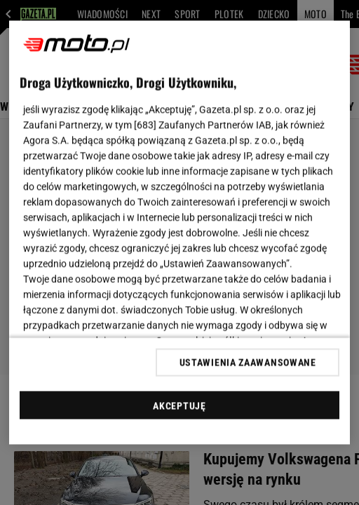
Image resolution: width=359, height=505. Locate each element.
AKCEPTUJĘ (179, 405)
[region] (179, 233)
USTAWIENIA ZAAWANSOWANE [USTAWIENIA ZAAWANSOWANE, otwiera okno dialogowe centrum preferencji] (248, 362)
